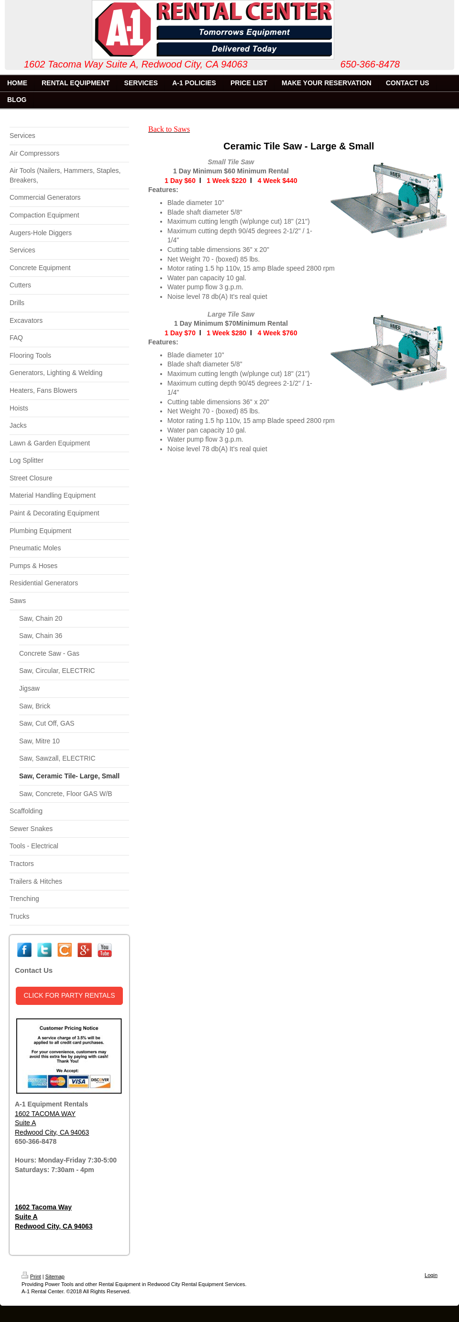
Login (431, 1275)
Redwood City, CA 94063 (52, 1132)
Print (31, 1276)
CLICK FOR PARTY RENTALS (69, 995)
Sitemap (55, 1276)
